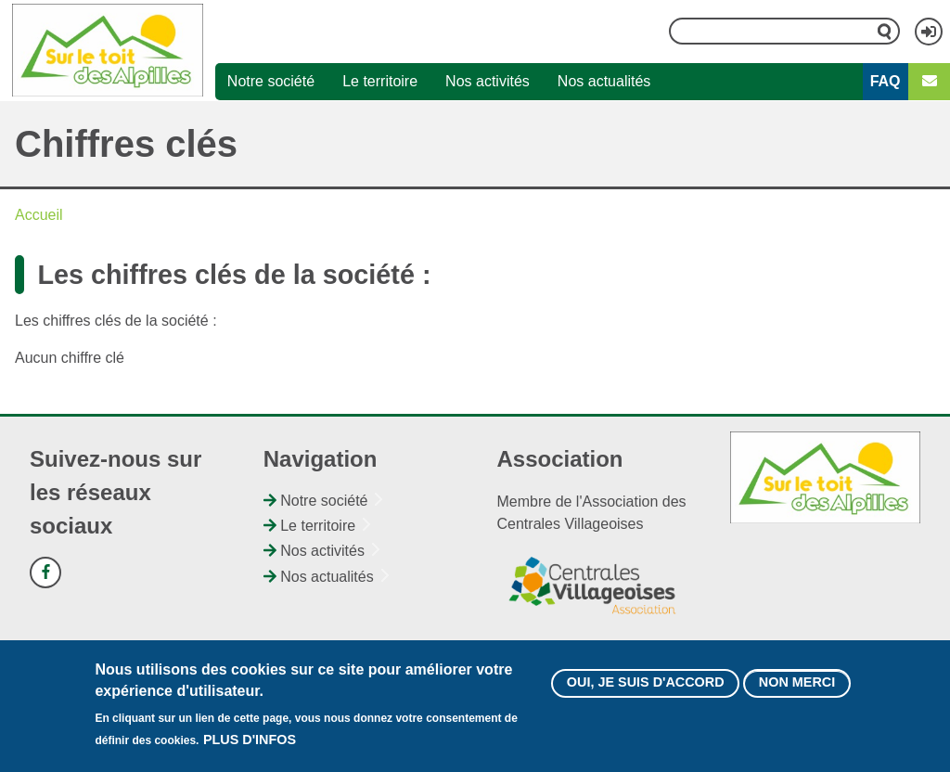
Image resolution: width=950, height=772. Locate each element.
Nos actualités (604, 81)
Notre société (271, 81)
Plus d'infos (249, 747)
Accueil (39, 215)
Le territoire (379, 81)
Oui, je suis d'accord (646, 690)
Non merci (797, 690)
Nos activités (487, 81)
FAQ (885, 81)
